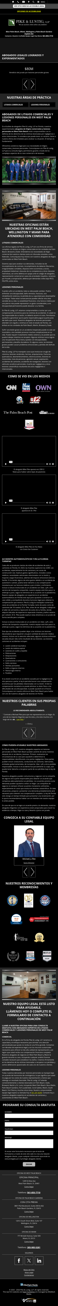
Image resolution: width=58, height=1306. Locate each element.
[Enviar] (29, 1164)
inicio (13, 2)
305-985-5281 (33, 1247)
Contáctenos (29, 1275)
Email (7, 1121)
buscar (33, 2)
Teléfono (9, 1129)
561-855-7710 (48, 36)
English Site (29, 34)
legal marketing (29, 1292)
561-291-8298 (36, 1093)
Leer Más (20, 719)
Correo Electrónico (23, 2)
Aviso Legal (29, 1272)
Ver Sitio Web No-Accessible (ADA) (29, 6)
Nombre (8, 1112)
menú (43, 2)
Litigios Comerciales (13, 104)
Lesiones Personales (40, 104)
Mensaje (8, 1138)
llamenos (18, 2)
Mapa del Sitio (29, 1270)
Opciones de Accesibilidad (29, 11)
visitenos (29, 2)
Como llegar (29, 1187)
